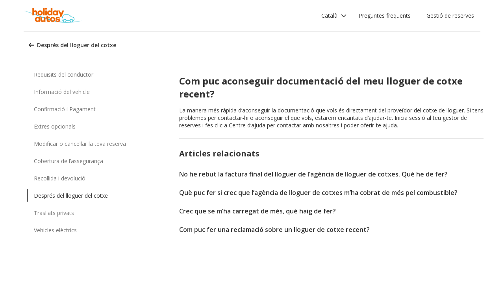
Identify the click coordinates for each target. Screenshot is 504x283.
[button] (334, 16)
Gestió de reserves (450, 15)
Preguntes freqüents (385, 15)
